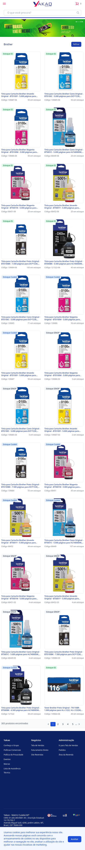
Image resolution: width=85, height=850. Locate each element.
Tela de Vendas (37, 745)
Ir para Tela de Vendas (68, 745)
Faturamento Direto (39, 750)
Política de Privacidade (13, 754)
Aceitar (74, 839)
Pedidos (62, 750)
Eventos (7, 759)
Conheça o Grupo (11, 745)
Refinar (76, 44)
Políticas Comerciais (12, 750)
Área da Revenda (66, 754)
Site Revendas (37, 754)
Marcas (7, 764)
